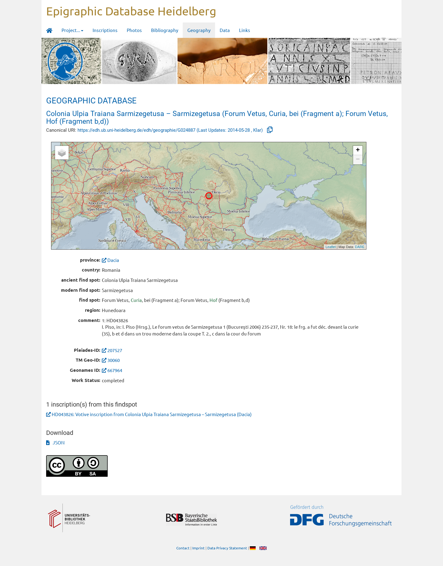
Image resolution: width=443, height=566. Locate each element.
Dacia (110, 260)
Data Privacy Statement (227, 547)
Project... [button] (72, 30)
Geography (198, 30)
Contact (183, 547)
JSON (55, 442)
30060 (113, 360)
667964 (114, 370)
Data (225, 30)
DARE (360, 247)
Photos (134, 30)
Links (244, 30)
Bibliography (164, 30)
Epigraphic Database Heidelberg (131, 11)
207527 (114, 350)
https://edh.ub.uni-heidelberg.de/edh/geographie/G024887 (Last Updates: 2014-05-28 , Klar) (171, 130)
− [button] (358, 159)
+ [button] (358, 150)
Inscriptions (105, 30)
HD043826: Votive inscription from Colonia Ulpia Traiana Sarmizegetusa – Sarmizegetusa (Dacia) (152, 414)
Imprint (198, 547)
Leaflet (330, 247)
